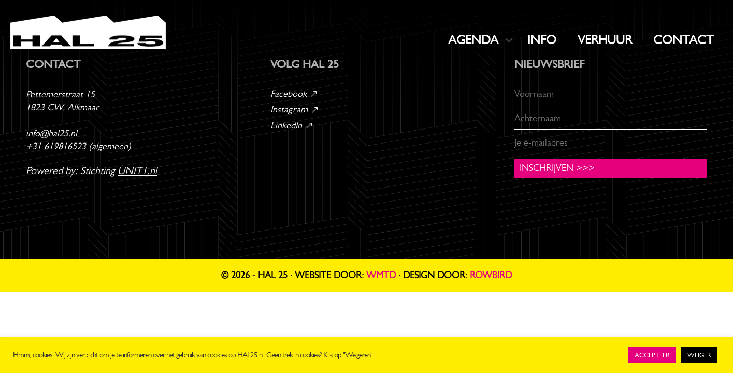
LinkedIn (291, 125)
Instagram (294, 109)
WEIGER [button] (699, 355)
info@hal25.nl (51, 133)
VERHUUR (605, 40)
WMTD (381, 275)
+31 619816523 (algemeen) (78, 146)
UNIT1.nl (137, 171)
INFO (541, 40)
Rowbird (491, 275)
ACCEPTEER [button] (652, 355)
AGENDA (473, 40)
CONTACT (683, 40)
